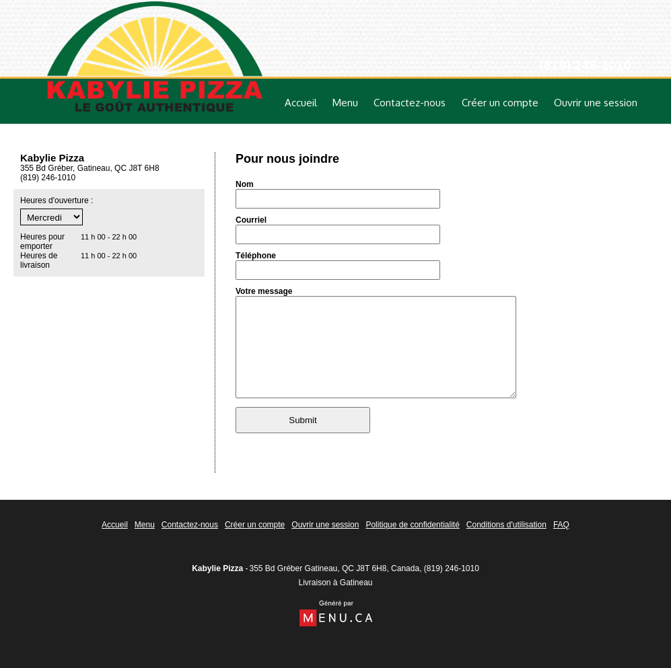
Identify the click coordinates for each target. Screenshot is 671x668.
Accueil (301, 102)
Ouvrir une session (595, 102)
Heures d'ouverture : (56, 200)
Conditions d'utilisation (506, 524)
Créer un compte (500, 102)
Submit (302, 440)
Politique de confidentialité (412, 524)
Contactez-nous (410, 102)
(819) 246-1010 (451, 568)
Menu (345, 102)
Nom (245, 184)
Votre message (264, 291)
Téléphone (256, 255)
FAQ (561, 524)
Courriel (251, 220)
